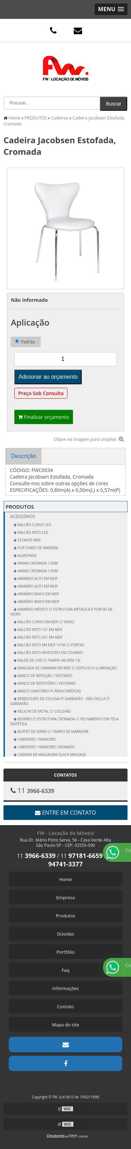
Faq (66, 970)
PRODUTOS (20, 506)
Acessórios (22, 516)
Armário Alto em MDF (37, 578)
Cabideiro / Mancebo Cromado (46, 746)
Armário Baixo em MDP (38, 601)
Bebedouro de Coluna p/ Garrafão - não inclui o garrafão (59, 701)
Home (65, 879)
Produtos (65, 915)
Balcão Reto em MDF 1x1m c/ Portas (50, 644)
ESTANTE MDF (29, 540)
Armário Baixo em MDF (38, 593)
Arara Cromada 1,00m (37, 563)
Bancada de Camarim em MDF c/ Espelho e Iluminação (67, 668)
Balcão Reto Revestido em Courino (50, 652)
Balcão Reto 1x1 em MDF (40, 629)
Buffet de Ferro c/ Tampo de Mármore (53, 731)
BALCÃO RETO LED (32, 532)
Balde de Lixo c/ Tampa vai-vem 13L (49, 660)
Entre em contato (65, 812)
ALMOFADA (26, 555)
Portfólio (65, 952)
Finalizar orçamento (43, 417)
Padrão (25, 342)
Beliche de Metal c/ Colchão (44, 711)
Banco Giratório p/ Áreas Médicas (49, 691)
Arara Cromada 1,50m (37, 570)
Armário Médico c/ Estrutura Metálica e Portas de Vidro (61, 612)
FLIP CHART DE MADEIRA (37, 547)
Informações (65, 988)
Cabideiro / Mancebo (36, 739)
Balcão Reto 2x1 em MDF (40, 637)
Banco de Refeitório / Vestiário (46, 683)
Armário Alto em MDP (37, 586)
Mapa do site (65, 1024)
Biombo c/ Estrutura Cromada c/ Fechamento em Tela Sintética (64, 721)
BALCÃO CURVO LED (34, 524)
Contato (65, 1006)
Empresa (65, 897)
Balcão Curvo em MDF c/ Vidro (45, 621)
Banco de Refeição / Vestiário (44, 675)
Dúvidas (65, 934)
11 (36, 856)
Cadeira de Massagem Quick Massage (51, 754)
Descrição (23, 456)
